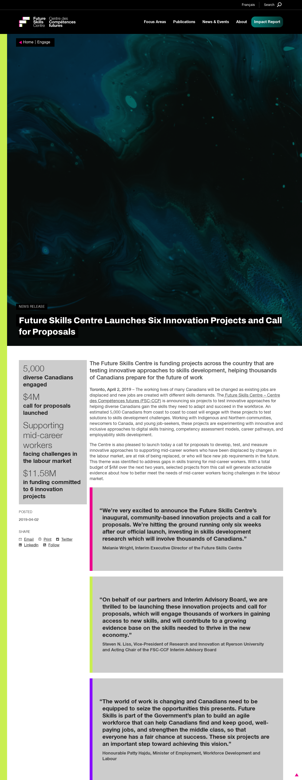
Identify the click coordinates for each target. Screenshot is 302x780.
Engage (43, 42)
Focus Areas (155, 22)
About (241, 22)
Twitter (66, 540)
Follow (53, 545)
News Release (32, 306)
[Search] (273, 4)
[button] (296, 775)
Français (248, 5)
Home (28, 42)
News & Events (215, 22)
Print (47, 540)
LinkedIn (31, 545)
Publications (184, 22)
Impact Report (267, 22)
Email (29, 540)
